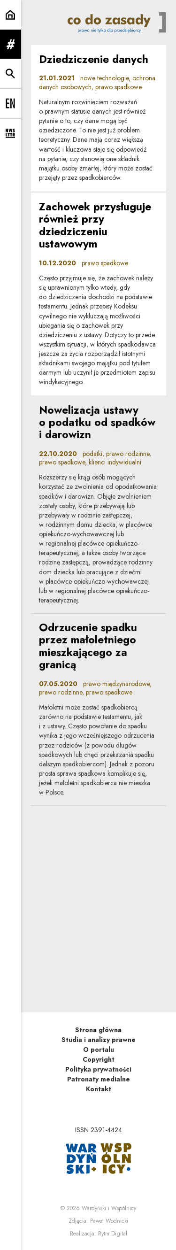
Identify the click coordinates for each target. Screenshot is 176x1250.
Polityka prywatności (98, 1069)
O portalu (98, 1049)
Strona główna (98, 1029)
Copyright (99, 1059)
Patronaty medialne (98, 1079)
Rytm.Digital (112, 1233)
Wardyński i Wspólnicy (109, 1208)
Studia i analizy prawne (98, 1039)
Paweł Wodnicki (109, 1221)
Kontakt (98, 1089)
